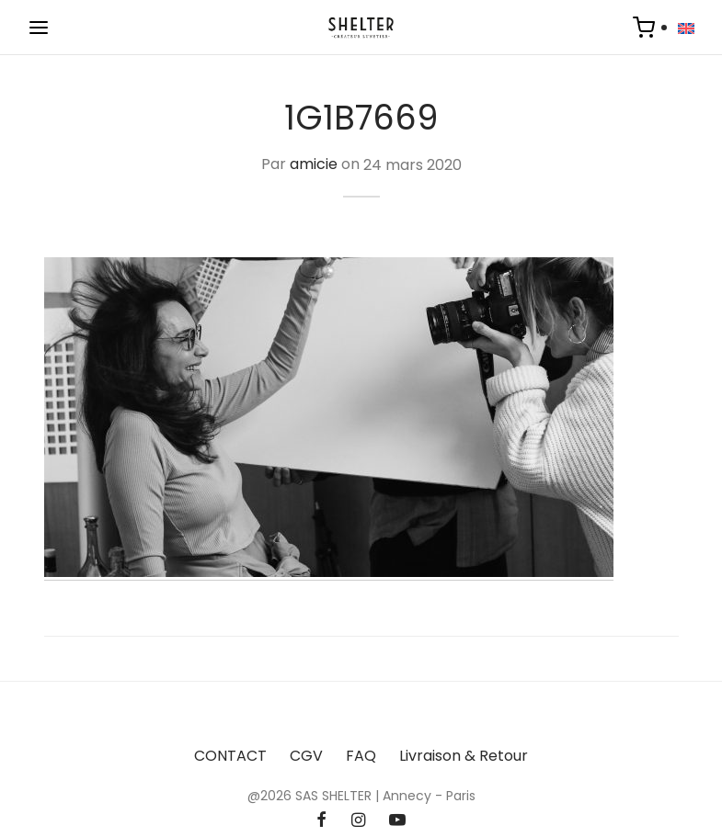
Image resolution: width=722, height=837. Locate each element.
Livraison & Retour (463, 755)
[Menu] (39, 27)
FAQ (361, 755)
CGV (306, 755)
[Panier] (644, 28)
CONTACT (230, 755)
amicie (314, 165)
